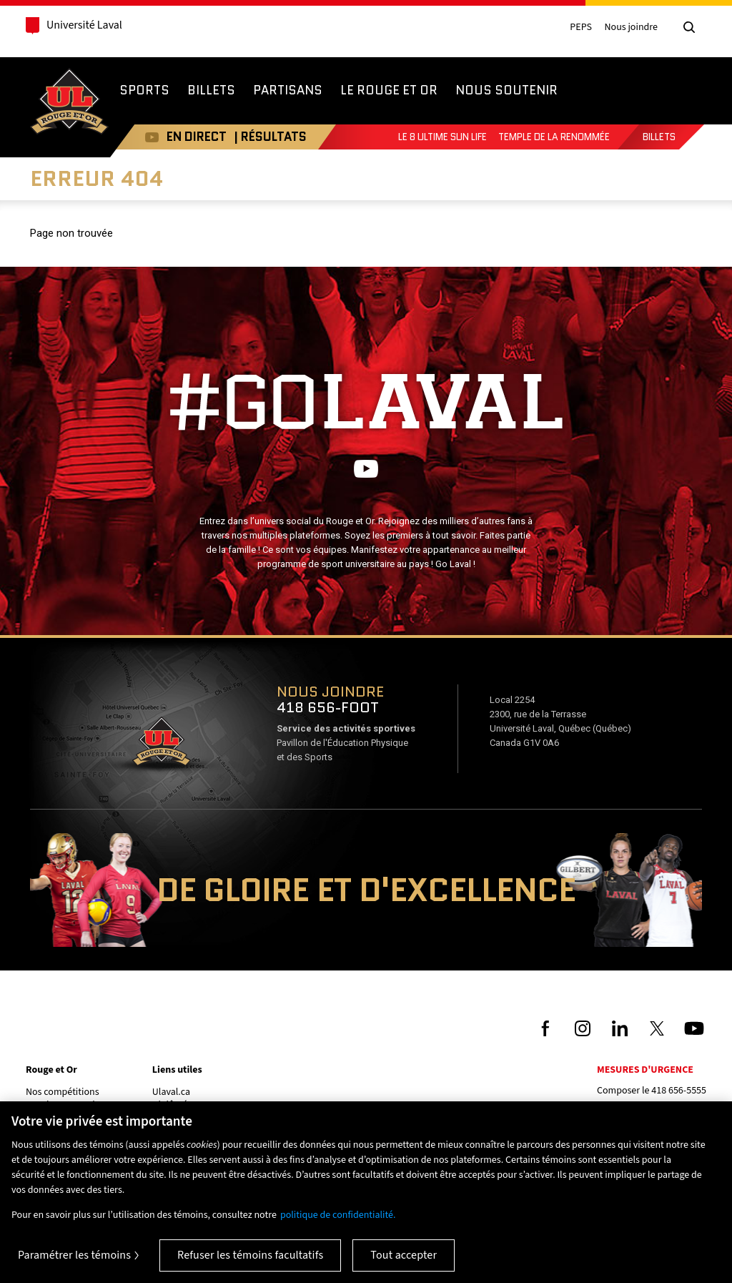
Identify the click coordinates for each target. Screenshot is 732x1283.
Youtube (145, 136)
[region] (366, 1192)
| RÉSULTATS (263, 136)
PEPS (581, 27)
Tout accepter (403, 1255)
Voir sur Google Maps (161, 746)
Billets (659, 137)
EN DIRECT (189, 136)
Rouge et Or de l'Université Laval (69, 103)
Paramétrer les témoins (74, 1255)
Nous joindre (631, 27)
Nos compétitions (62, 1092)
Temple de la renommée (554, 137)
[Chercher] (689, 27)
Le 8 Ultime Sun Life (442, 137)
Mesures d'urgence (645, 1070)
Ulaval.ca (171, 1092)
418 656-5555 (678, 1090)
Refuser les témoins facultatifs (250, 1255)
